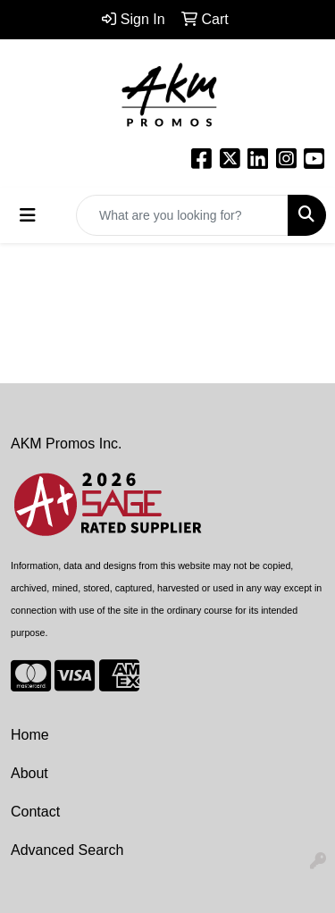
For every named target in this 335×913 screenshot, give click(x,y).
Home (30, 734)
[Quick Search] (182, 215)
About (29, 773)
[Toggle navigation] (27, 215)
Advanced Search (67, 850)
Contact (35, 811)
